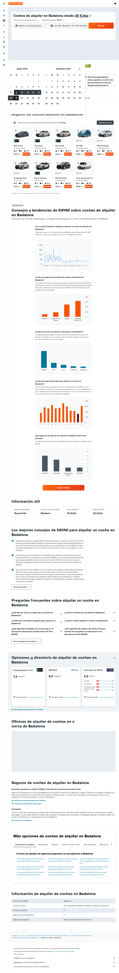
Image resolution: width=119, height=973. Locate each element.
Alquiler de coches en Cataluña (80, 935)
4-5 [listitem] (26, 151)
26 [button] (33, 70)
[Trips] (4, 53)
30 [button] (56, 70)
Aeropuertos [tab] (43, 844)
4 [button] (27, 53)
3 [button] (22, 53)
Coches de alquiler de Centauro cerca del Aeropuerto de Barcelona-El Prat (63, 860)
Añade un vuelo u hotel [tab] (71, 844)
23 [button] (56, 64)
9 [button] (55, 53)
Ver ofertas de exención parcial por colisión (29, 800)
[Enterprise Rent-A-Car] (39, 670)
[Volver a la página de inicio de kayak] (15, 3)
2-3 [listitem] (88, 151)
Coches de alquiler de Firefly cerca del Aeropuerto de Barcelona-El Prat (30, 860)
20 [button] (39, 64)
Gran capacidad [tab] (90, 844)
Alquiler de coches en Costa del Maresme (25, 938)
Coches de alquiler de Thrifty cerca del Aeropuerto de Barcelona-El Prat (30, 873)
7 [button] (44, 53)
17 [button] (22, 64)
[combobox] (25, 20)
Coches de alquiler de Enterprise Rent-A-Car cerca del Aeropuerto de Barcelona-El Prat (95, 861)
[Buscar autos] (4, 20)
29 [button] (50, 70)
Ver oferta (26, 154)
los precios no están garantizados (63, 951)
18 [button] (28, 64)
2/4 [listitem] (88, 183)
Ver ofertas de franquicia (21, 820)
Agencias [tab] (55, 844)
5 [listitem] (57, 151)
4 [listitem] (36, 151)
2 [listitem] (15, 151)
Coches (22, 935)
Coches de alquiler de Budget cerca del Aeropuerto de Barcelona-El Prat (94, 868)
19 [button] (33, 64)
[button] (4, 3)
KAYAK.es (14, 935)
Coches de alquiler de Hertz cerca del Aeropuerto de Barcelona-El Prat (61, 873)
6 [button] (39, 53)
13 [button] (39, 58)
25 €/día (81, 16)
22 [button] (50, 64)
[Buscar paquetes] (4, 25)
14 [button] (44, 58)
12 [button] (33, 58)
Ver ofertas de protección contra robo (26, 804)
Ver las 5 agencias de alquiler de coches (27, 709)
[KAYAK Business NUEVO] (4, 46)
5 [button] (33, 53)
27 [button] (39, 70)
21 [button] (44, 64)
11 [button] (27, 58)
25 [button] (28, 70)
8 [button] (50, 53)
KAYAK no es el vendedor (65, 958)
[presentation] (90, 16)
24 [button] (22, 70)
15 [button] (50, 58)
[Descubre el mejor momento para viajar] (4, 41)
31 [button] (22, 75)
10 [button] (22, 58)
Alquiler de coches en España (58, 935)
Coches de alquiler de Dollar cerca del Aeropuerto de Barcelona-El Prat (93, 873)
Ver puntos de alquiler (36, 697)
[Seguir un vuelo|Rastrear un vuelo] (4, 37)
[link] (63, 488)
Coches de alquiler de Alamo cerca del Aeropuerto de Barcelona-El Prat (30, 868)
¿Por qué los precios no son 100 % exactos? (65, 966)
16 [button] (56, 58)
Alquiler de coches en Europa (37, 935)
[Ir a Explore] (4, 32)
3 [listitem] (62, 151)
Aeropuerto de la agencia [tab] (25, 844)
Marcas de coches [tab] (107, 844)
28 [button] (44, 70)
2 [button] (55, 47)
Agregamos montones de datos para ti (65, 962)
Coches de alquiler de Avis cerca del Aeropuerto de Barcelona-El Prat (61, 868)
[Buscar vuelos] (4, 10)
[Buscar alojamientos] (4, 15)
